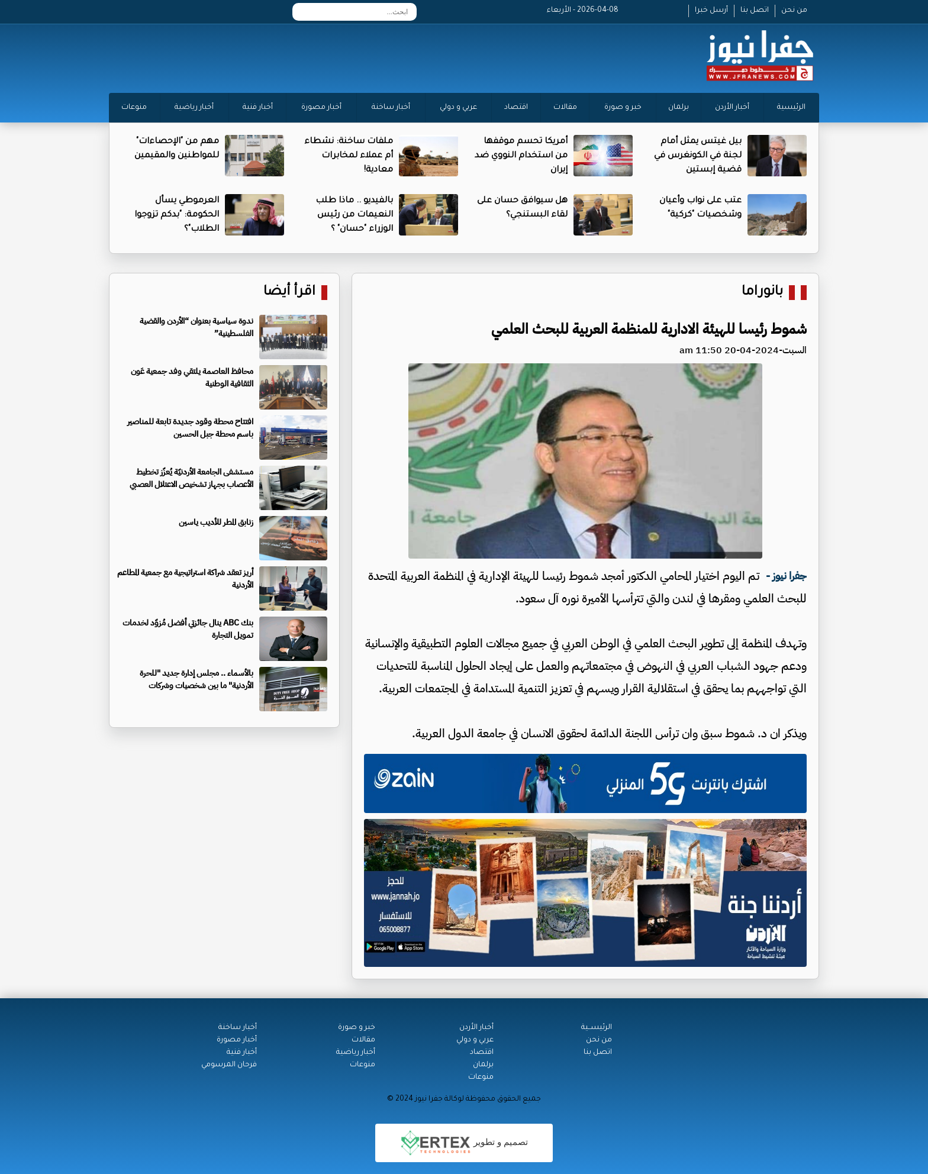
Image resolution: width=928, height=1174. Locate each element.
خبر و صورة (623, 108)
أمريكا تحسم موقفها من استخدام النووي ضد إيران (521, 156)
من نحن (794, 11)
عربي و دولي (458, 108)
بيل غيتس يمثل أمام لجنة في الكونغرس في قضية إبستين (698, 156)
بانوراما (762, 292)
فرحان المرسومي (229, 1065)
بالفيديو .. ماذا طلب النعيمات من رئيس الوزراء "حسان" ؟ (354, 215)
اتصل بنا (754, 11)
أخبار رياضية (194, 108)
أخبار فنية (258, 108)
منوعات (134, 108)
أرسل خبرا (711, 11)
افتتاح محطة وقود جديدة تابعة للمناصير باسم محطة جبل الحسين (190, 427)
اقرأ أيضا (289, 292)
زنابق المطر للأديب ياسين (216, 522)
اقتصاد (516, 108)
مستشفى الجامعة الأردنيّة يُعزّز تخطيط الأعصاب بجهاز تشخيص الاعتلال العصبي (191, 478)
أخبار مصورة (321, 108)
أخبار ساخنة (391, 108)
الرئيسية (791, 108)
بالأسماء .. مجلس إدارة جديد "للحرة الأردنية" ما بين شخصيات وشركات (196, 679)
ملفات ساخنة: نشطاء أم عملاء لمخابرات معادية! (348, 156)
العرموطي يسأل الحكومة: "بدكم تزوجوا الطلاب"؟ (176, 215)
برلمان (678, 108)
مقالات (565, 108)
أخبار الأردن (732, 108)
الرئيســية (596, 1028)
